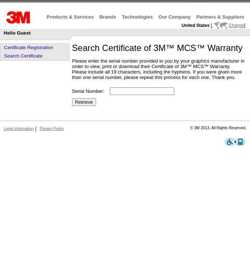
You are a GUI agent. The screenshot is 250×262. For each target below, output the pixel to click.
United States (196, 25)
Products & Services (70, 17)
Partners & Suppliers (220, 17)
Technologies (137, 17)
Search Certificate (23, 56)
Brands (107, 17)
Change (228, 25)
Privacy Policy (52, 128)
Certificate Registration (28, 47)
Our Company (175, 17)
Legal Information (18, 128)
